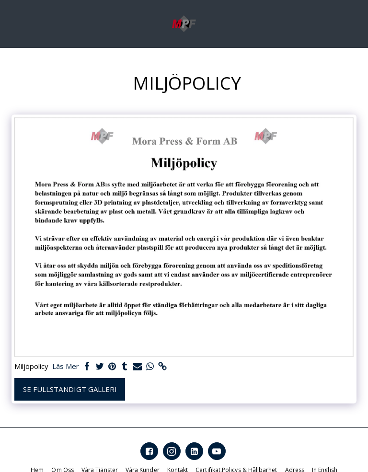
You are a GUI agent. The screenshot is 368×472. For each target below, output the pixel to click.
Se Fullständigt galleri (70, 389)
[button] (10, 23)
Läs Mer (65, 366)
